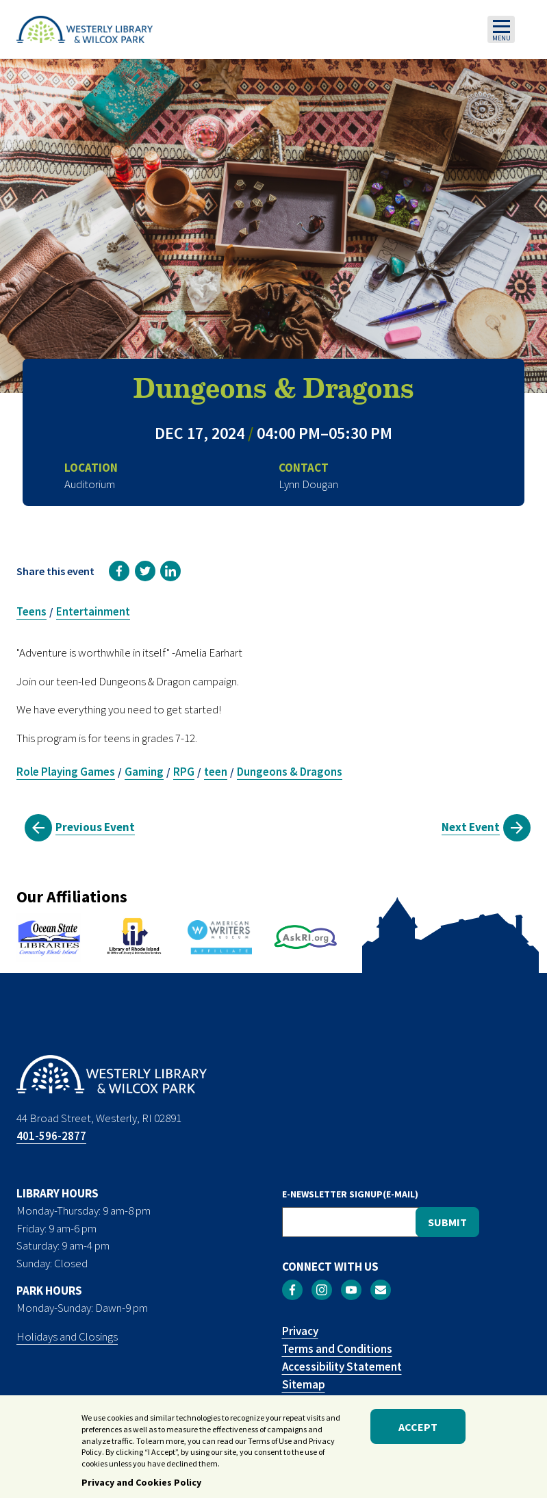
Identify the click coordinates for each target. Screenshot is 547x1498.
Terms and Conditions (337, 1348)
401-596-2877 (51, 1135)
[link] (119, 571)
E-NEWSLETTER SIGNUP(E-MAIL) (350, 1194)
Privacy (300, 1330)
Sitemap (303, 1384)
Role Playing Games (65, 771)
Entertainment (93, 611)
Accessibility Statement (342, 1366)
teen (215, 771)
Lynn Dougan (308, 484)
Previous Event (95, 827)
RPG (183, 771)
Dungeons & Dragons (289, 771)
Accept (417, 1429)
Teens (31, 611)
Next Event (471, 827)
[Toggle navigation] (501, 29)
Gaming (144, 771)
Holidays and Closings (67, 1336)
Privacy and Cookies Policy (141, 1485)
